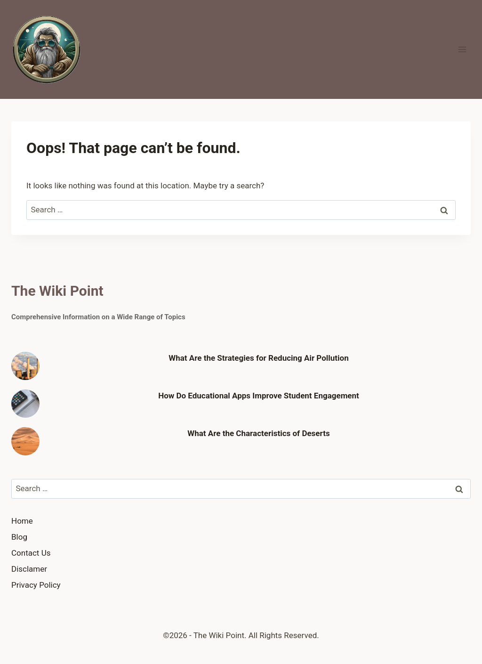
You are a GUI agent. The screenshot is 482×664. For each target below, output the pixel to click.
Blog (19, 537)
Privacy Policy (36, 585)
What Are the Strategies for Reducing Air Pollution (258, 358)
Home (22, 521)
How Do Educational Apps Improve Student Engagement (258, 395)
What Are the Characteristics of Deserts (258, 433)
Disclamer (29, 569)
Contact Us (30, 553)
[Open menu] (462, 49)
